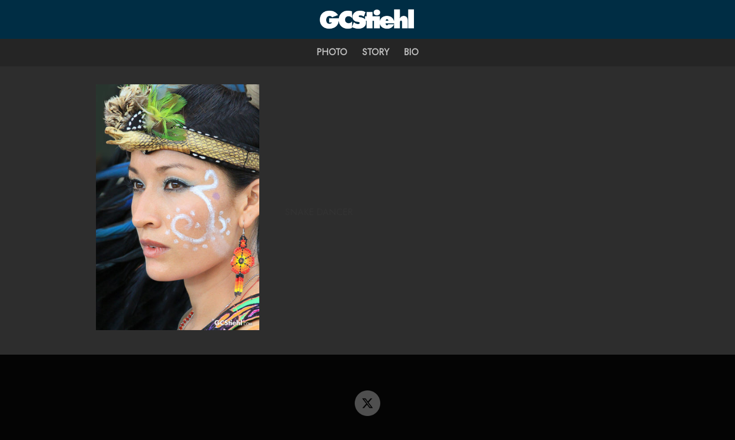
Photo (331, 52)
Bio (411, 52)
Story (375, 52)
